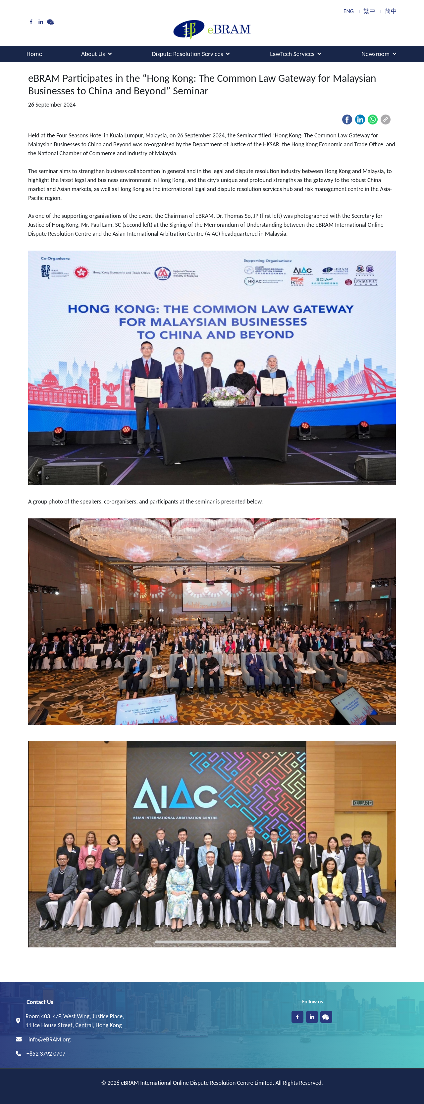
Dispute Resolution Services (187, 54)
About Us (93, 54)
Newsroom (375, 54)
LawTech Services (292, 54)
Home (34, 54)
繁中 (369, 11)
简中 (391, 11)
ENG (349, 11)
